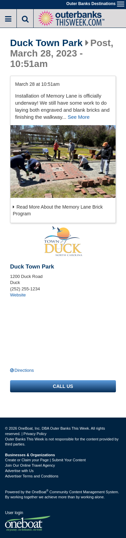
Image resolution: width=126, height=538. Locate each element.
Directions (24, 370)
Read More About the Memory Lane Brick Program (58, 210)
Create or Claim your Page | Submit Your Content (45, 460)
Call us (63, 386)
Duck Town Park (46, 43)
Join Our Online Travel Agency (30, 465)
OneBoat (40, 492)
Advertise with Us (19, 471)
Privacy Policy (35, 434)
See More (78, 117)
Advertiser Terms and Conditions (31, 476)
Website (18, 294)
